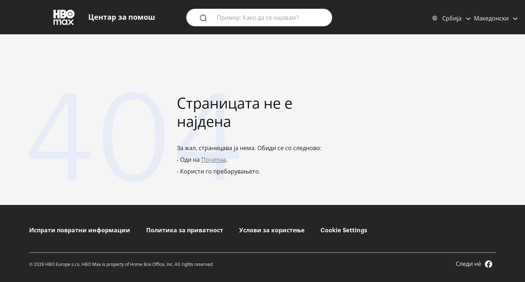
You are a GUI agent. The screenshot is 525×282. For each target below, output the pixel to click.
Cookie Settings (343, 230)
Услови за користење (271, 230)
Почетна (213, 160)
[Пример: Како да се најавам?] (269, 17)
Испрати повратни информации (79, 230)
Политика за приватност (184, 230)
